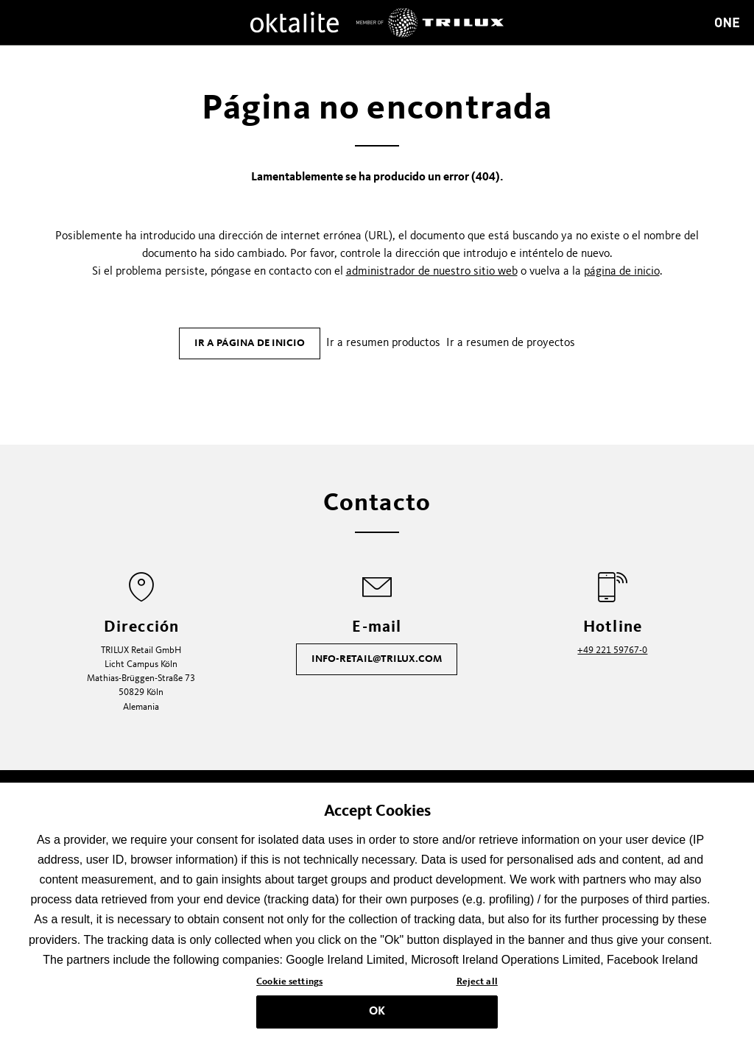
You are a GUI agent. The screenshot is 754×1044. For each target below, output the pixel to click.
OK (377, 1015)
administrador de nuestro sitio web (432, 272)
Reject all (477, 985)
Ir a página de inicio (249, 343)
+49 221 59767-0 (612, 650)
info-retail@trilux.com (376, 659)
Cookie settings (289, 985)
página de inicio (622, 272)
